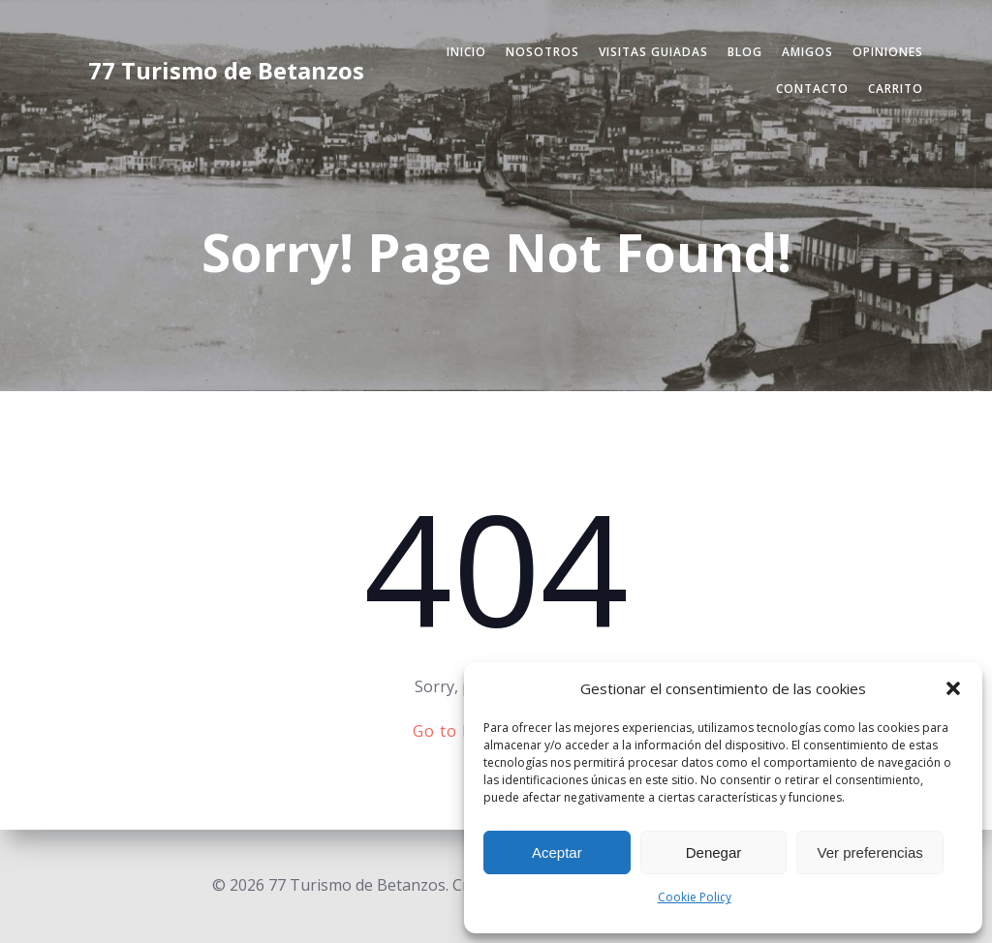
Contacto (812, 88)
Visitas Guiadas (653, 52)
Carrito (895, 88)
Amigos (807, 52)
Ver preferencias (870, 852)
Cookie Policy (694, 897)
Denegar (714, 852)
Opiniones (887, 52)
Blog (745, 52)
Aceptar (557, 852)
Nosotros (542, 52)
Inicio (466, 52)
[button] (953, 688)
